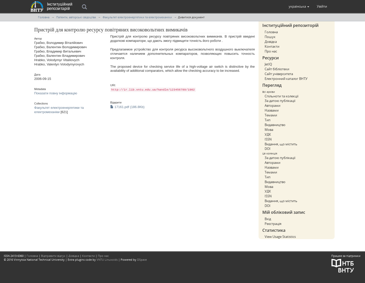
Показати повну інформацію (55, 93)
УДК (268, 134)
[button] (299, 6)
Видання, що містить (281, 144)
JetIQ (268, 64)
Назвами (272, 110)
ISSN (268, 139)
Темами (271, 115)
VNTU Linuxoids (107, 259)
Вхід (268, 219)
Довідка (271, 41)
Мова (269, 129)
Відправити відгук (53, 256)
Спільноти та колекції (281, 96)
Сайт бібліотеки (277, 69)
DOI (267, 148)
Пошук (270, 36)
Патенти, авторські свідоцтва (76, 17)
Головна (43, 17)
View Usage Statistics (280, 236)
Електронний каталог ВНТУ (286, 78)
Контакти (272, 46)
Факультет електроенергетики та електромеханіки (137, 17)
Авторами (272, 105)
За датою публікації (280, 100)
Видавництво (275, 124)
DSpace (142, 259)
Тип (267, 120)
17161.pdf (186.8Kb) (127, 107)
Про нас (271, 51)
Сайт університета (279, 74)
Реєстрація (273, 223)
